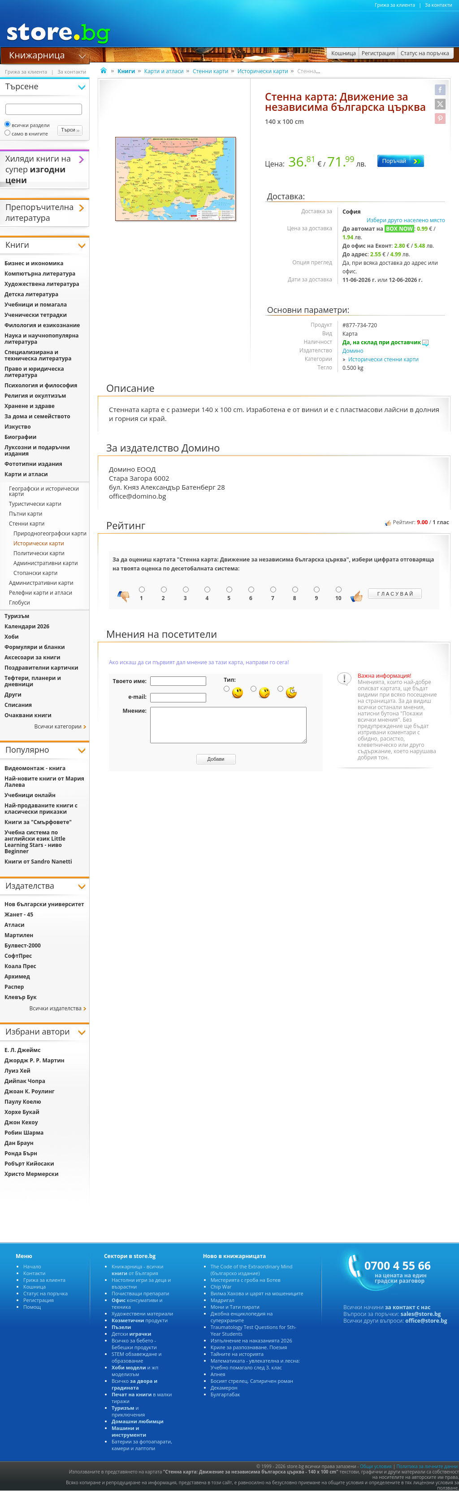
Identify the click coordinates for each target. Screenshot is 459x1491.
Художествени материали (142, 1313)
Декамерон (224, 1387)
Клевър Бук (20, 997)
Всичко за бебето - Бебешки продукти (134, 1344)
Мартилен (18, 935)
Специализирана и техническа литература (37, 355)
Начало (32, 1266)
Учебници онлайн (30, 795)
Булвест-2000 (22, 945)
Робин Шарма (23, 1132)
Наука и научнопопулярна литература (41, 339)
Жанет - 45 (18, 914)
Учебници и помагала (35, 304)
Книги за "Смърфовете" (38, 822)
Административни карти (45, 563)
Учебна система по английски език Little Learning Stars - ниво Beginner (34, 842)
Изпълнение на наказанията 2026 (251, 1340)
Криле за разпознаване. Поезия (249, 1347)
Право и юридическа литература (34, 372)
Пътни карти (25, 513)
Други (13, 694)
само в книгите (26, 133)
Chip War (221, 1286)
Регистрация (38, 1300)
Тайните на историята (237, 1354)
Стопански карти (35, 573)
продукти (140, 1320)
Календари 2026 (26, 626)
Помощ (32, 1306)
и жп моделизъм (135, 1370)
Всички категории (58, 726)
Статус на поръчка (45, 1293)
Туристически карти (35, 504)
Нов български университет (44, 904)
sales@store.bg (421, 1314)
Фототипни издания (33, 464)
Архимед (17, 976)
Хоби (11, 636)
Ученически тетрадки (35, 315)
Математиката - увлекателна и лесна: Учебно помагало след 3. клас (255, 1364)
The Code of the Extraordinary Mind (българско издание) (252, 1269)
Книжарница (37, 54)
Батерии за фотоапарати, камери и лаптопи (142, 1445)
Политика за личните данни (427, 1466)
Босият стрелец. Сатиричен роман (252, 1380)
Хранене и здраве (29, 406)
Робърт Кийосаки (29, 1163)
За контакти (438, 5)
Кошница (34, 1286)
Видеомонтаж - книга (34, 768)
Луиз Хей (17, 1070)
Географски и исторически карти (44, 491)
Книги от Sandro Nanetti (38, 861)
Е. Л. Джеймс (22, 1050)
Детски (131, 1333)
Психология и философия (40, 385)
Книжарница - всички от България (138, 1269)
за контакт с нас (408, 1307)
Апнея (218, 1374)
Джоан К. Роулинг (29, 1091)
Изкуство (17, 426)
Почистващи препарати (140, 1293)
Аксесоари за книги (32, 657)
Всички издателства (55, 1008)
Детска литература (31, 294)
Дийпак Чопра (24, 1081)
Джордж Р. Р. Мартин (34, 1060)
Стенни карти (210, 71)
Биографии (20, 437)
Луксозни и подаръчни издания (37, 450)
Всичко (134, 1384)
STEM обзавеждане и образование (137, 1357)
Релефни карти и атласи (40, 592)
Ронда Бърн (20, 1153)
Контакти (34, 1273)
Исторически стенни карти (383, 359)
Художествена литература (41, 284)
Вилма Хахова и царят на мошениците (257, 1293)
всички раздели (27, 125)
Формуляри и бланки (34, 647)
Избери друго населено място (406, 220)
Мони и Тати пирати (235, 1306)
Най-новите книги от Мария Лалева (44, 782)
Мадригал (222, 1300)
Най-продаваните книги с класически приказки (41, 809)
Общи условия (376, 1466)
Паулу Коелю (22, 1101)
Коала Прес (20, 966)
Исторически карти (263, 71)
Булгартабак (225, 1394)
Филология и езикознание (42, 325)
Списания (18, 705)
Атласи (14, 925)
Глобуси (19, 602)
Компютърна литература (39, 273)
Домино (353, 351)
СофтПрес (18, 956)
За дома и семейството (37, 416)
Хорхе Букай (21, 1112)
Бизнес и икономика (33, 263)
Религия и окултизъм (35, 395)
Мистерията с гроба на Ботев (246, 1279)
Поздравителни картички (41, 667)
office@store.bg (426, 1320)
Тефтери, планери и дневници (32, 681)
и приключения (128, 1411)
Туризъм (16, 616)
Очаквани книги (28, 715)
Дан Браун (19, 1143)
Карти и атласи (164, 71)
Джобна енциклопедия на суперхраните (242, 1317)
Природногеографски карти (50, 533)
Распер (14, 987)
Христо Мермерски (31, 1174)
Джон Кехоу (21, 1122)
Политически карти (39, 553)
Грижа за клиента (395, 5)
